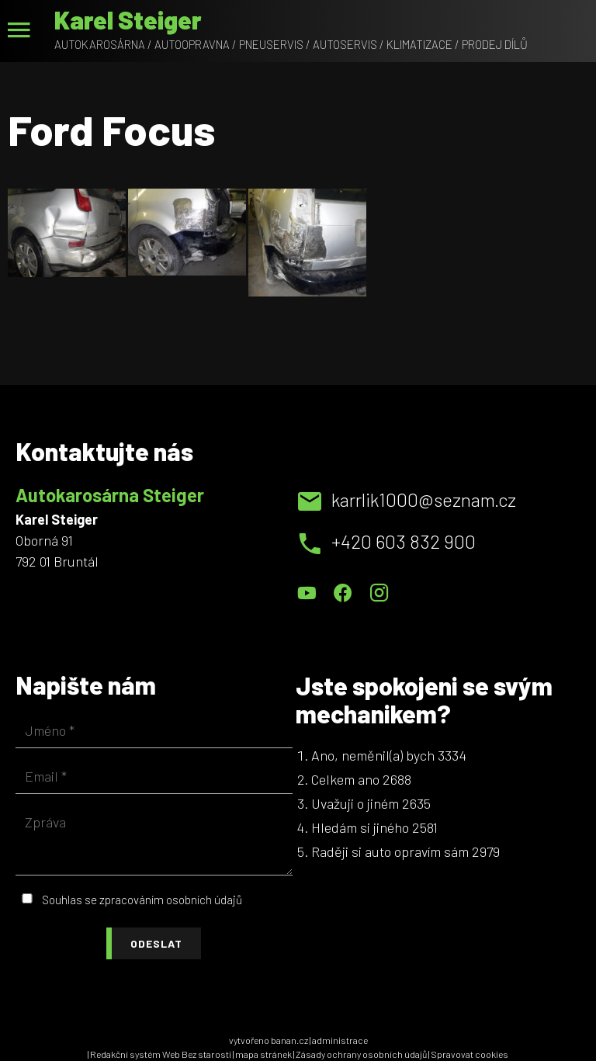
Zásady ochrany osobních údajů (361, 1054)
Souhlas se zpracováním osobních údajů (142, 900)
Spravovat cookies (469, 1054)
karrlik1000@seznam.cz (423, 499)
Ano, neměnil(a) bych (373, 755)
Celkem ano (345, 779)
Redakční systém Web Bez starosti (160, 1054)
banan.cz (289, 1040)
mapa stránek (263, 1054)
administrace (340, 1040)
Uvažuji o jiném (355, 803)
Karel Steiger (128, 19)
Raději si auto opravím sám (390, 851)
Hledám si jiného (360, 827)
